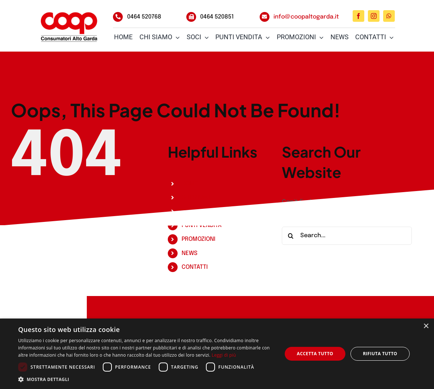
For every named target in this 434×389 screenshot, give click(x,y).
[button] (146, 380)
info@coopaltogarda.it (306, 17)
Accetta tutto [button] (315, 353)
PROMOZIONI (198, 239)
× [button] (426, 326)
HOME (190, 184)
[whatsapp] (389, 16)
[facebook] (358, 16)
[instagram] (374, 16)
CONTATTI (195, 267)
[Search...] (347, 236)
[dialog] (217, 354)
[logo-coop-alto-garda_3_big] (69, 26)
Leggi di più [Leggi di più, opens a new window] (224, 355)
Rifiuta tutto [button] (380, 353)
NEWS (190, 253)
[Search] (291, 236)
